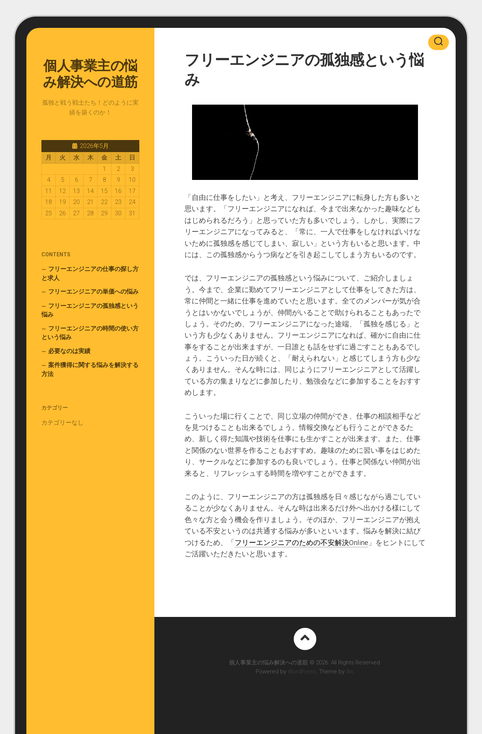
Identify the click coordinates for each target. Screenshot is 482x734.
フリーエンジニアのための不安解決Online (301, 542)
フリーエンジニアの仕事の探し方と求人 (90, 273)
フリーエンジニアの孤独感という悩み (90, 310)
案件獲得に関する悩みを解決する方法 (90, 369)
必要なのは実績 (69, 351)
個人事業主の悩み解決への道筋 (90, 74)
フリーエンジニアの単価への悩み (93, 291)
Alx (349, 671)
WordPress (302, 671)
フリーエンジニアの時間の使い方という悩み (90, 333)
